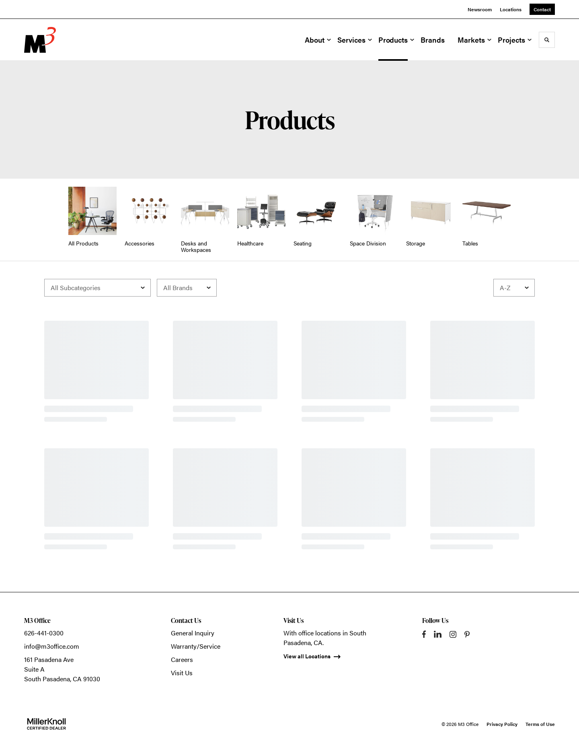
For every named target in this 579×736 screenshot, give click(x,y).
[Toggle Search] (547, 40)
